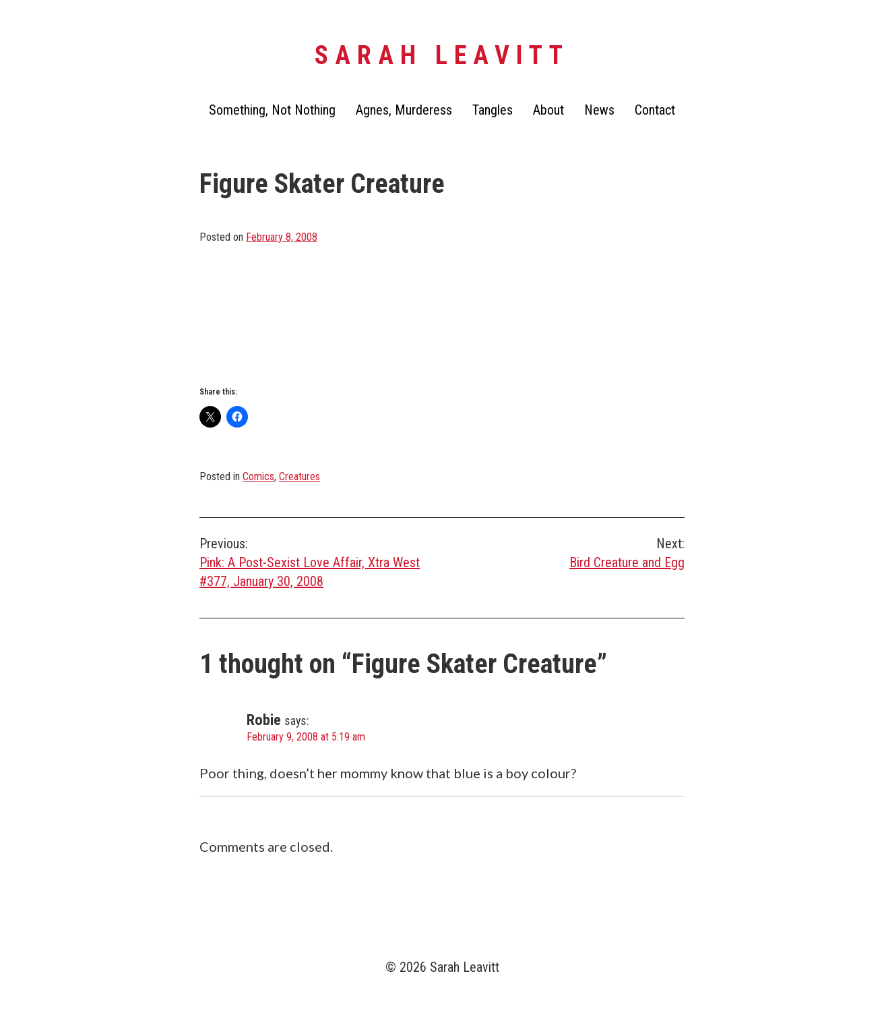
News (599, 110)
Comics (258, 476)
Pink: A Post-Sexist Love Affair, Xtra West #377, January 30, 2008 (320, 561)
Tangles (492, 110)
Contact (655, 110)
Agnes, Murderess (404, 110)
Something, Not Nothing (272, 110)
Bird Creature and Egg (563, 552)
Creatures (299, 476)
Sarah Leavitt (442, 55)
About (548, 110)
